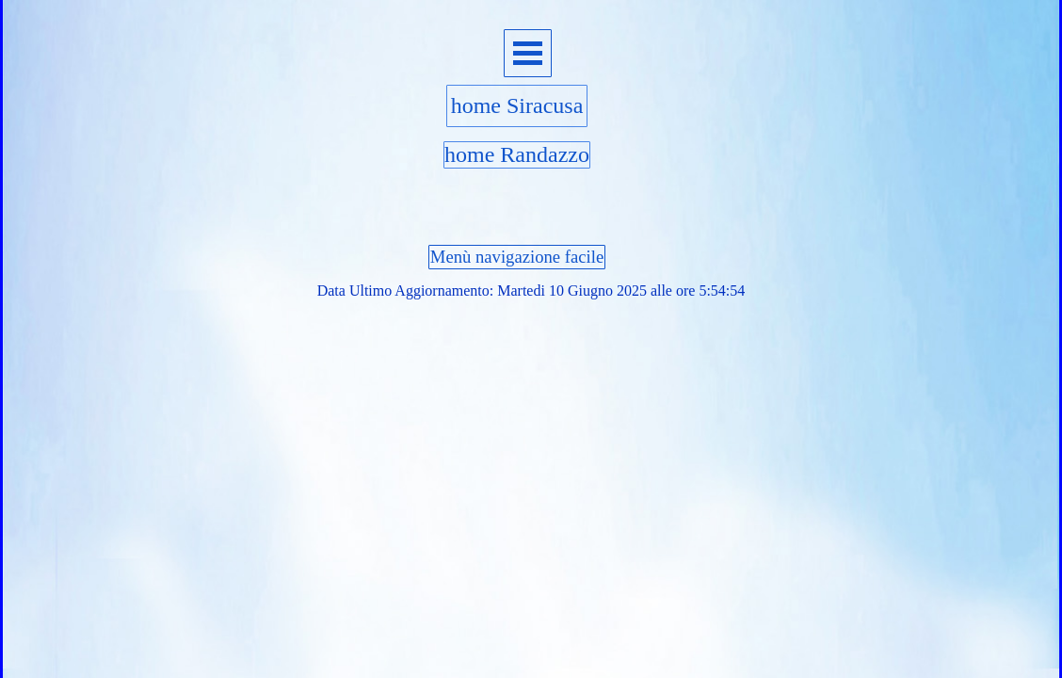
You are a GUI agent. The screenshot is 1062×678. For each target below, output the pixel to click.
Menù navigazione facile (516, 256)
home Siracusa (517, 105)
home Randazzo (516, 154)
